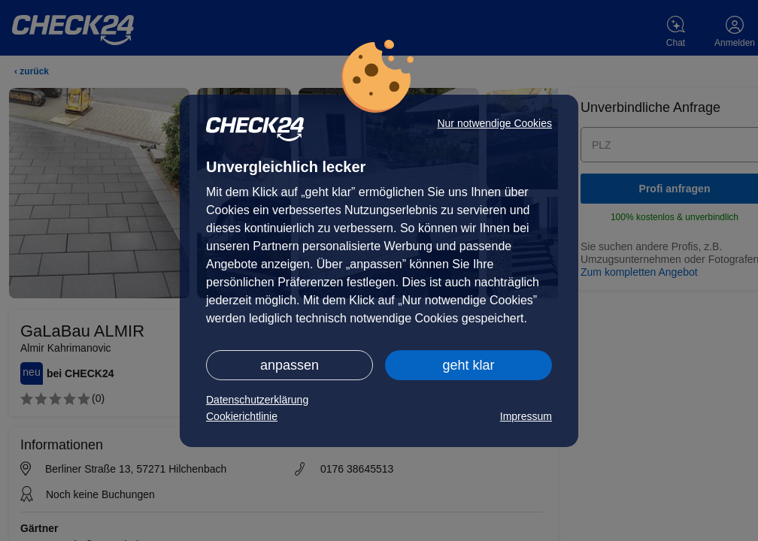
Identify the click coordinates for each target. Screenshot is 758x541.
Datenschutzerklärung (257, 400)
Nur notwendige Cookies (494, 123)
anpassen (289, 365)
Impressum (526, 416)
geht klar (468, 365)
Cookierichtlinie (241, 416)
